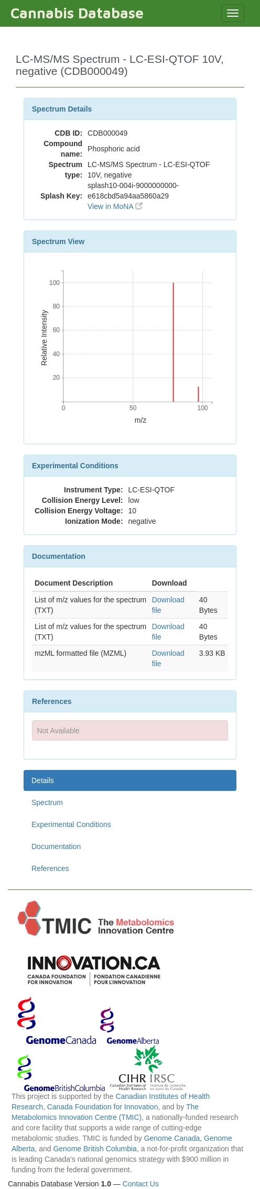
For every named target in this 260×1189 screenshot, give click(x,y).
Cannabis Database (77, 12)
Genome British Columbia (95, 1148)
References (50, 868)
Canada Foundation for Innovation (102, 1107)
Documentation (56, 846)
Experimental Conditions (71, 824)
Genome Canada (172, 1138)
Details (42, 780)
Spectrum (47, 802)
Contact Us (141, 1184)
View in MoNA (115, 206)
